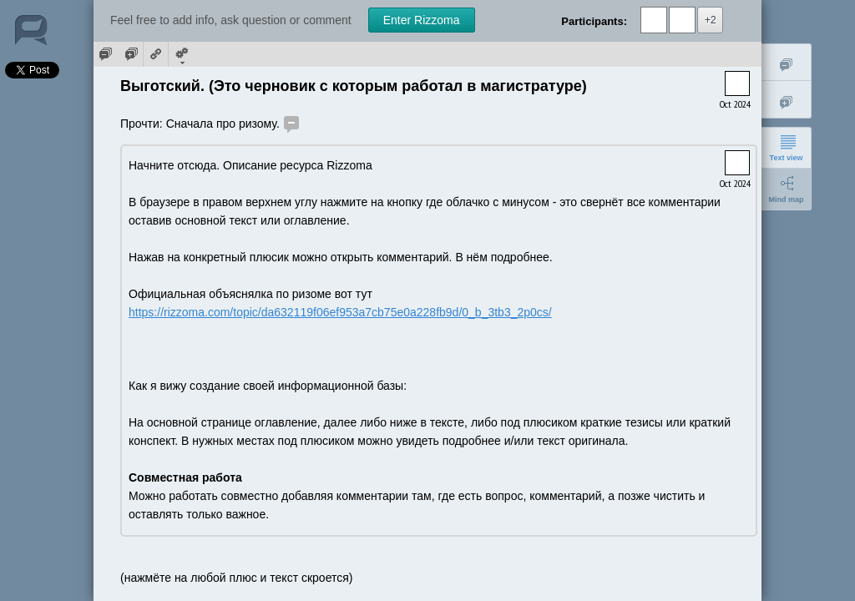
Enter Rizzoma (421, 20)
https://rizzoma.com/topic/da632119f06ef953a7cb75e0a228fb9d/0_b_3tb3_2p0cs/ (340, 312)
